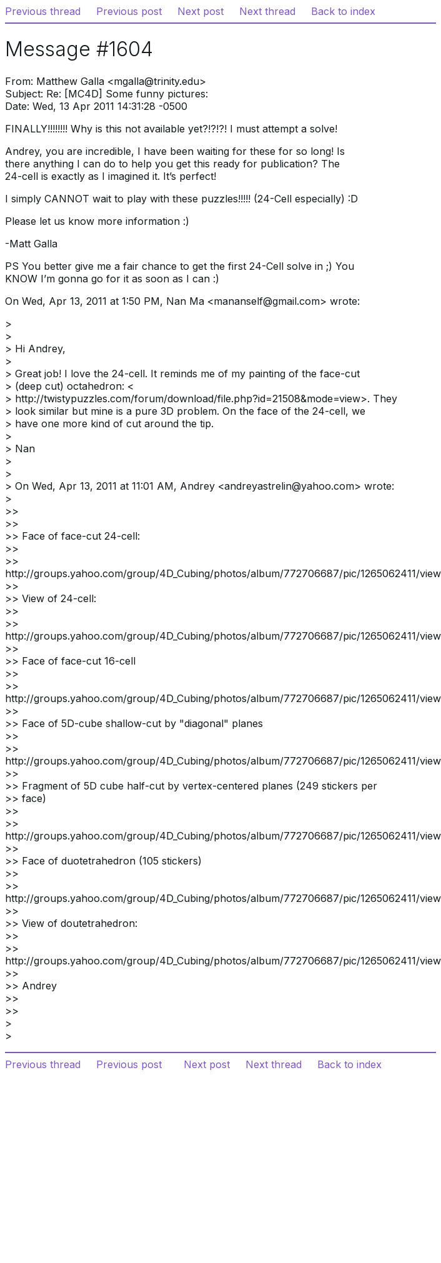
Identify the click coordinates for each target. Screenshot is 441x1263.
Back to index (343, 11)
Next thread (267, 11)
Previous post (129, 11)
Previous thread (43, 11)
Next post (200, 11)
